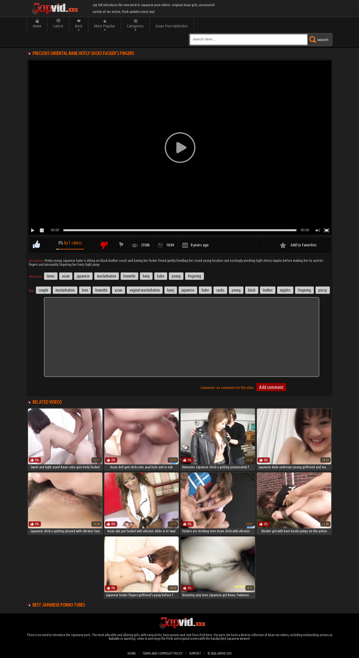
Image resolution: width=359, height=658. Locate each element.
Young (176, 276)
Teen (85, 290)
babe (205, 290)
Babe (160, 276)
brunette (101, 290)
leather (268, 290)
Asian (66, 276)
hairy (170, 290)
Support (195, 653)
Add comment (271, 387)
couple (43, 290)
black (252, 290)
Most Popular (104, 26)
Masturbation (106, 276)
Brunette (129, 276)
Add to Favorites (304, 244)
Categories (135, 26)
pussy (322, 290)
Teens (51, 276)
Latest (58, 26)
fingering (304, 290)
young (236, 290)
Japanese (83, 276)
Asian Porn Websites (171, 26)
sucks (220, 290)
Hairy (146, 276)
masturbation (65, 290)
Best (78, 26)
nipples (285, 290)
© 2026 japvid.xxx (220, 653)
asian (118, 290)
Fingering (194, 276)
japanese (187, 290)
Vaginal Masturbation (145, 290)
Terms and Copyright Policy (162, 653)
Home (37, 26)
